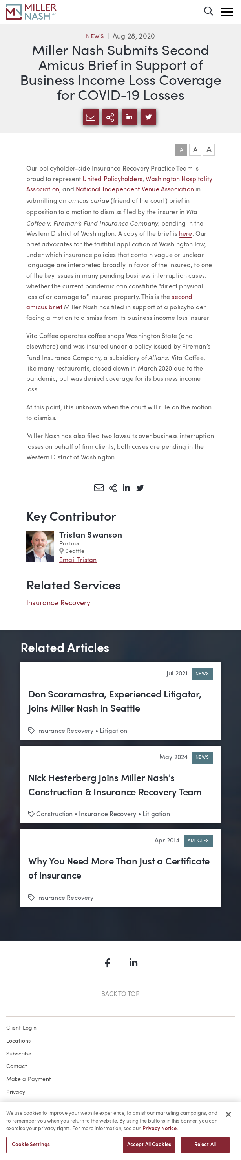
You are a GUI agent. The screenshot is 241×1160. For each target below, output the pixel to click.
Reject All (205, 1147)
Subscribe (19, 1054)
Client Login (21, 1028)
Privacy (15, 1092)
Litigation (113, 731)
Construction (54, 814)
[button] (227, 12)
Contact (16, 1066)
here (185, 234)
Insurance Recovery (58, 603)
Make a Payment (28, 1079)
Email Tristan (78, 560)
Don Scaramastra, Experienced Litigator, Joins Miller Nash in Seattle (114, 702)
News (95, 37)
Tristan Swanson (90, 535)
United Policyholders (112, 179)
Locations (18, 1041)
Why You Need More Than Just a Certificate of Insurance (119, 869)
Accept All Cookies (149, 1147)
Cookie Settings (31, 1147)
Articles (198, 841)
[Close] (228, 1116)
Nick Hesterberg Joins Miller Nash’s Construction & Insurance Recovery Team (115, 786)
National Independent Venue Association (135, 190)
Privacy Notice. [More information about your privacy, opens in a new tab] (160, 1131)
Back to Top (120, 994)
